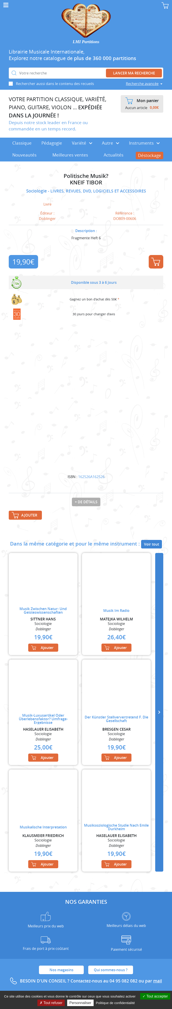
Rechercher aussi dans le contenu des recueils (55, 83)
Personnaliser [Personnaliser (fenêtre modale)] (80, 1003)
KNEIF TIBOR (86, 182)
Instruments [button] (144, 143)
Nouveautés (24, 155)
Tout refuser (51, 1003)
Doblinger (47, 218)
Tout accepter (155, 996)
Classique (22, 143)
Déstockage (149, 155)
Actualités (113, 155)
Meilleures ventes (70, 155)
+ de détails (86, 501)
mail (157, 981)
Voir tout (151, 544)
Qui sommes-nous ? (110, 969)
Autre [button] (110, 143)
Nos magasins (61, 969)
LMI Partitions (86, 41)
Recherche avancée (142, 83)
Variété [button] (82, 143)
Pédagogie (51, 143)
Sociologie (37, 191)
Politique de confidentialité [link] (115, 1003)
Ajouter (155, 261)
